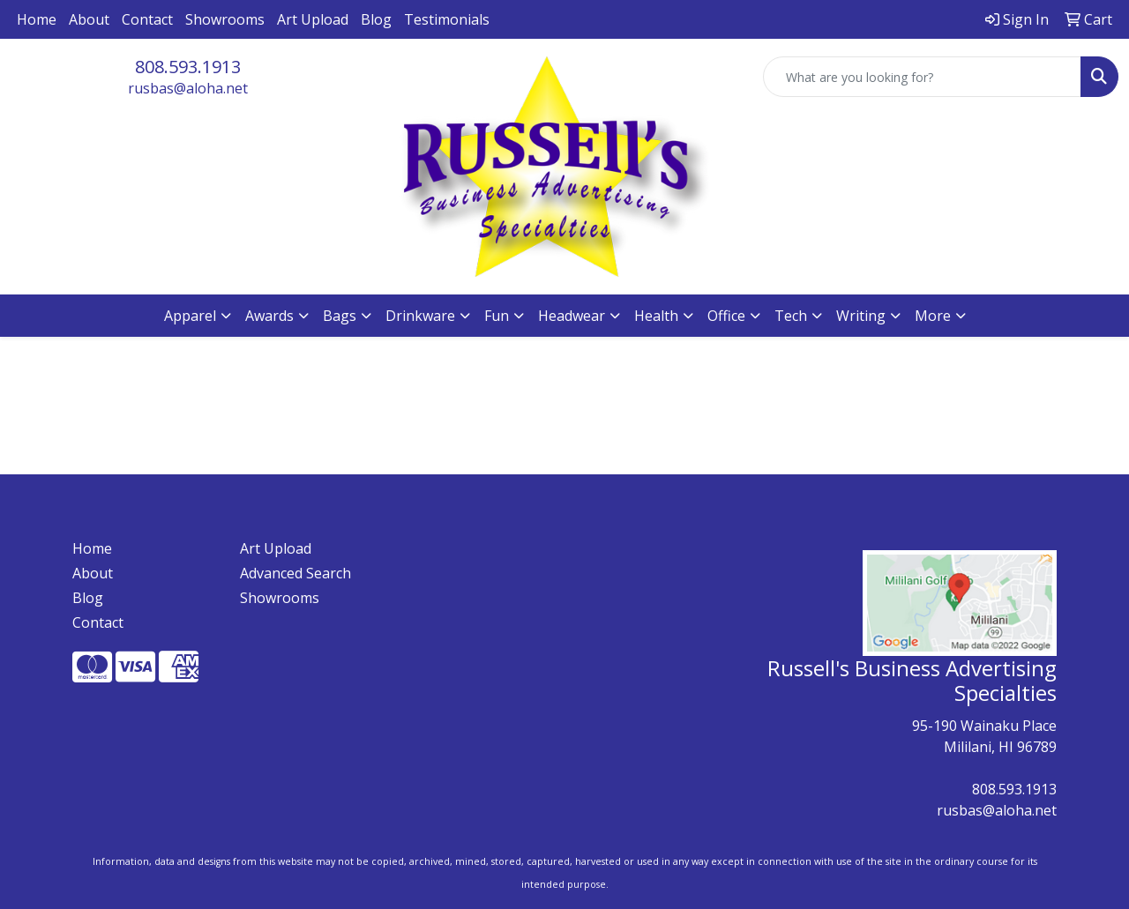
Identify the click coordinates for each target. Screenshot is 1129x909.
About (89, 19)
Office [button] (726, 315)
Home (36, 19)
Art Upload (312, 19)
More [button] (933, 315)
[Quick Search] (922, 76)
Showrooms (225, 19)
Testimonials (447, 19)
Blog (376, 19)
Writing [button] (861, 315)
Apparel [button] (190, 315)
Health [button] (656, 315)
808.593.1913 (188, 66)
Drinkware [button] (420, 315)
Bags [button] (339, 315)
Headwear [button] (571, 315)
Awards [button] (269, 315)
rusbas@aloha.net (188, 88)
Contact (147, 19)
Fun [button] (496, 315)
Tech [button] (790, 315)
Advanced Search (295, 573)
